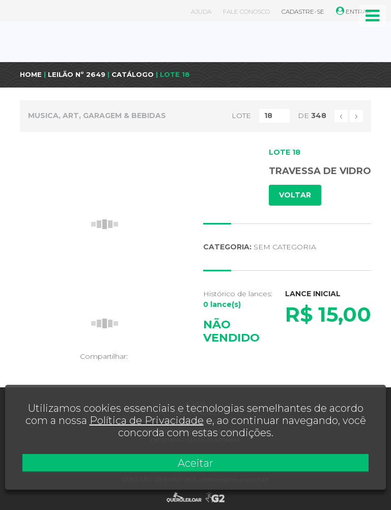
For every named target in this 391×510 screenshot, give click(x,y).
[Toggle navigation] (372, 15)
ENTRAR (353, 11)
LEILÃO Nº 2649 (76, 74)
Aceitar (195, 463)
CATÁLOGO (132, 74)
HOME (31, 74)
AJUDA (201, 11)
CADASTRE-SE (303, 11)
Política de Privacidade (147, 420)
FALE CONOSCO (246, 11)
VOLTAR (295, 195)
